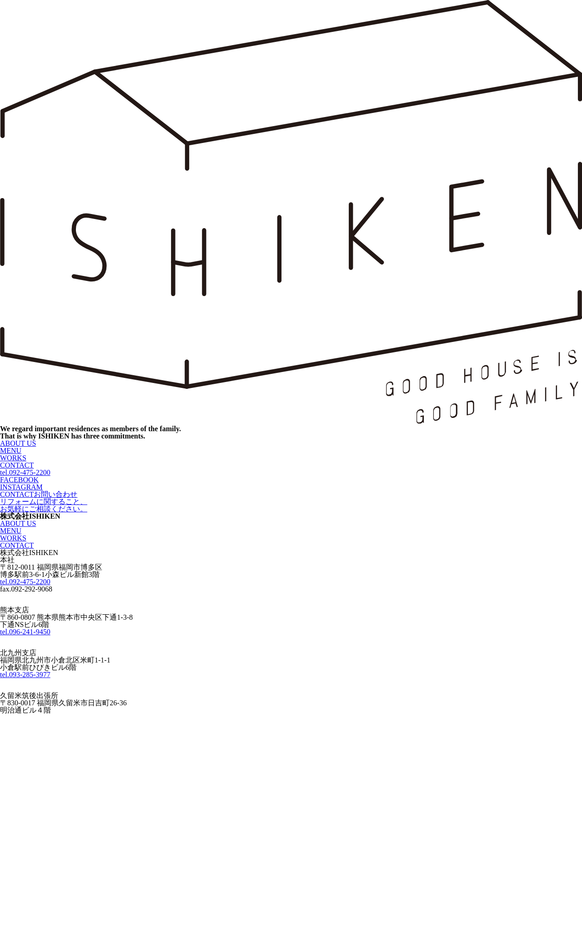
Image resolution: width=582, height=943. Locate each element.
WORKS (13, 458)
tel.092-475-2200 (25, 472)
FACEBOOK (19, 480)
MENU (10, 450)
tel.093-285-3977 (25, 674)
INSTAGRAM (21, 487)
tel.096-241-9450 (25, 632)
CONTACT (17, 465)
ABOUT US (18, 443)
